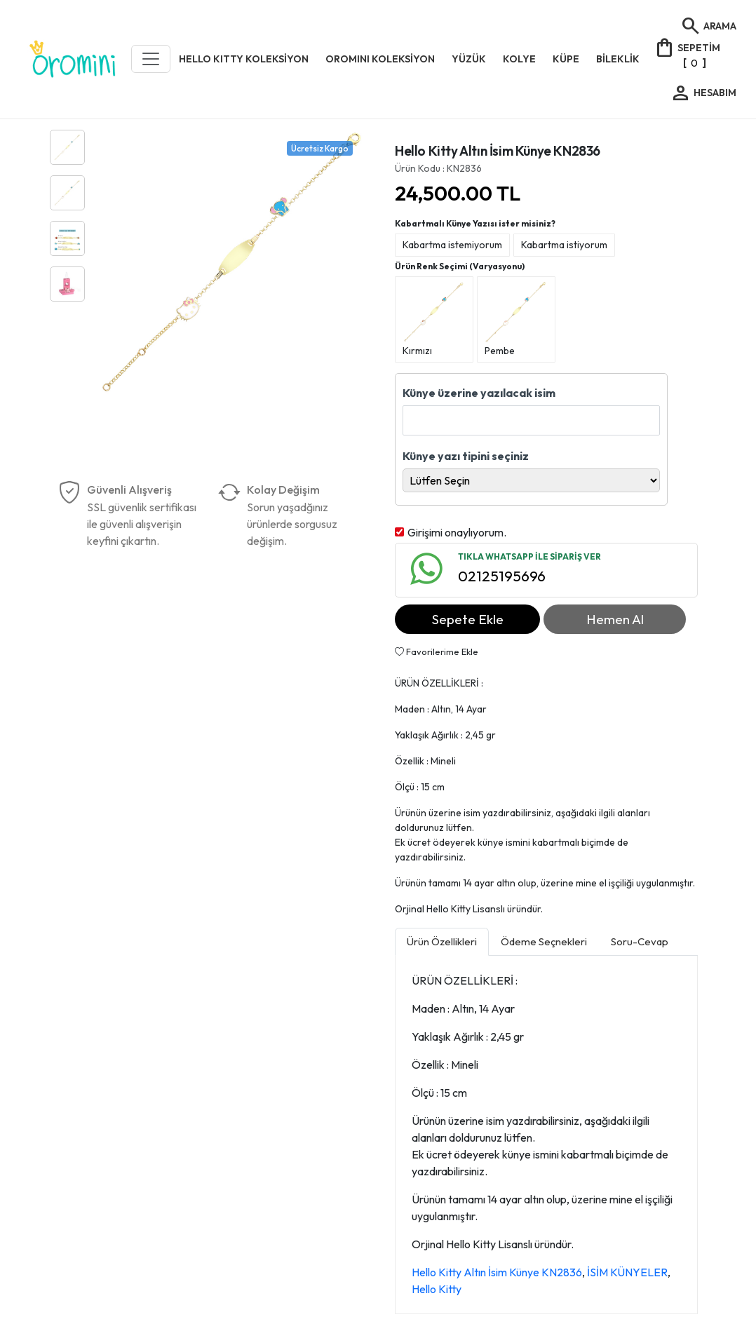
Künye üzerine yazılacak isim (479, 393)
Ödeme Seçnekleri (544, 941)
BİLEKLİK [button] (618, 59)
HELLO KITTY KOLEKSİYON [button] (244, 59)
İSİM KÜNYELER (627, 1272)
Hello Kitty (436, 1289)
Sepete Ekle (468, 619)
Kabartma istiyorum (564, 244)
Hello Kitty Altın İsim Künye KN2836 (497, 1272)
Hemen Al (615, 619)
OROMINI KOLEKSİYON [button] (380, 59)
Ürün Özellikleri (442, 941)
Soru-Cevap (639, 941)
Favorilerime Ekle (436, 651)
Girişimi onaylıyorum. (456, 532)
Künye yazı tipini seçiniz (466, 456)
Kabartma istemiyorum (452, 244)
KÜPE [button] (566, 59)
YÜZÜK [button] (469, 59)
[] (687, 54)
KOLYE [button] (519, 59)
